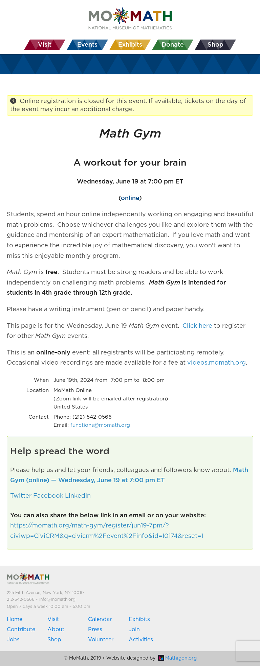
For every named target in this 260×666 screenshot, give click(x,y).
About (55, 629)
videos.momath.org (216, 363)
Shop (54, 639)
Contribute (21, 629)
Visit (53, 619)
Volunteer (100, 639)
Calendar (100, 619)
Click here (197, 326)
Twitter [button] (20, 496)
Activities (141, 639)
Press (95, 629)
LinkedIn (78, 496)
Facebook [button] (48, 496)
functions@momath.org (100, 425)
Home (14, 619)
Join (134, 629)
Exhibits (139, 619)
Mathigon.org (177, 658)
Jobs (13, 639)
